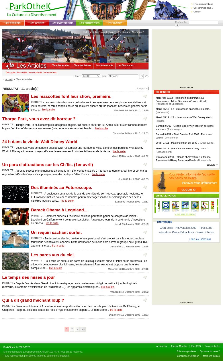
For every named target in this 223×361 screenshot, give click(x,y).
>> (83, 329)
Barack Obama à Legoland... (59, 210)
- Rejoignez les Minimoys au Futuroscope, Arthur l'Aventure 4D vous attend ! (181, 100)
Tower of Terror (205, 232)
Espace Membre (179, 346)
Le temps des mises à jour (28, 277)
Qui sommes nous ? (202, 8)
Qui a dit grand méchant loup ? (33, 300)
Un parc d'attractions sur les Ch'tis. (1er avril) (47, 164)
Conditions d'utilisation (188, 356)
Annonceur (161, 346)
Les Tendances (126, 65)
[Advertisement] (186, 58)
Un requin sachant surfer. (56, 232)
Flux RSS (196, 346)
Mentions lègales (211, 356)
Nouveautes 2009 (186, 227)
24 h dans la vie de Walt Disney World (39, 141)
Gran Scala (166, 227)
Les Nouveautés (104, 65)
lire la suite (48, 109)
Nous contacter (212, 346)
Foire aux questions (202, 4)
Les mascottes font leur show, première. (71, 96)
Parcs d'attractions (183, 232)
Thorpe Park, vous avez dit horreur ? (38, 118)
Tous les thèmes (83, 65)
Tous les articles (61, 65)
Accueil (8, 79)
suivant (212, 164)
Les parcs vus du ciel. (53, 255)
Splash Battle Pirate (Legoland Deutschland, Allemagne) (113, 32)
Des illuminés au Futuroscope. (61, 187)
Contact (196, 11)
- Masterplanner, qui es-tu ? (185, 142)
